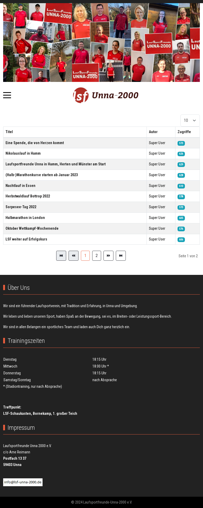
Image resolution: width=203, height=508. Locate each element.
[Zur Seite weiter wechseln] (108, 256)
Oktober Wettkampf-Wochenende (32, 228)
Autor (153, 132)
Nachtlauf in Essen (20, 186)
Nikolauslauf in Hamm (23, 153)
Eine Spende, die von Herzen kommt (35, 143)
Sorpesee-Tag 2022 (21, 207)
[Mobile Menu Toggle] (7, 95)
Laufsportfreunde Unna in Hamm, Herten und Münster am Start (56, 164)
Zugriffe (184, 132)
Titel (9, 132)
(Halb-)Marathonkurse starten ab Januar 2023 (42, 175)
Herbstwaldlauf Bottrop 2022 (28, 196)
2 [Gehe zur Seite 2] (97, 255)
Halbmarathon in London (25, 218)
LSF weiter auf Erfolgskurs (26, 239)
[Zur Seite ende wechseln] (121, 256)
